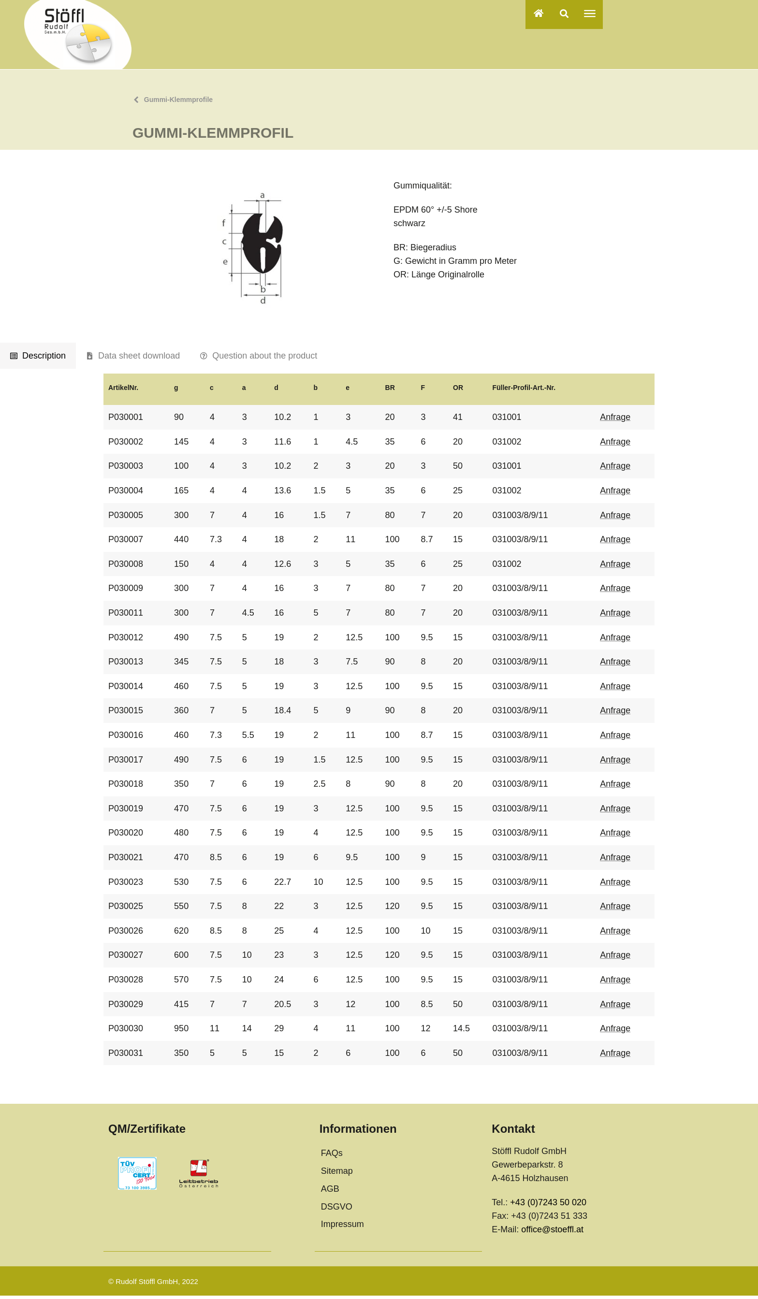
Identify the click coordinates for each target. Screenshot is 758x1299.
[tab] (38, 359)
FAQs (332, 1156)
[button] (564, 13)
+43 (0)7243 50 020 (548, 1206)
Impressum (342, 1227)
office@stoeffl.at (552, 1233)
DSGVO (336, 1209)
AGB (330, 1192)
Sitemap (337, 1174)
